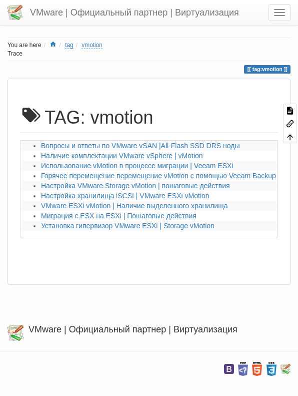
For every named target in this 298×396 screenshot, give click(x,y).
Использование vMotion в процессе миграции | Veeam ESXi (137, 166)
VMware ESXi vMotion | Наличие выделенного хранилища (134, 206)
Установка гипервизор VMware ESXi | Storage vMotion (127, 226)
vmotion (92, 45)
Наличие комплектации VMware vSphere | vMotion (122, 156)
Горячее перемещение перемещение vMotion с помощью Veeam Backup (158, 176)
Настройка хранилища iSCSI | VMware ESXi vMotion (125, 196)
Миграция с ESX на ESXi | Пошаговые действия (118, 216)
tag (69, 45)
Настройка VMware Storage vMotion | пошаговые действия (135, 186)
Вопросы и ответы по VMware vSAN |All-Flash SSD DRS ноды (140, 146)
